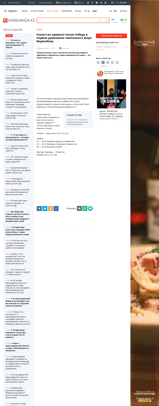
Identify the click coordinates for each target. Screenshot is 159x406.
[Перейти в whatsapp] (118, 2)
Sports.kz (64, 48)
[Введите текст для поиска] (67, 20)
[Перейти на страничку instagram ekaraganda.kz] (63, 2)
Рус (115, 11)
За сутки (99, 47)
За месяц (106, 47)
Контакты (31, 2)
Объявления (66, 11)
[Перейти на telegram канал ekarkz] (101, 2)
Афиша (25, 11)
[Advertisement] (70, 78)
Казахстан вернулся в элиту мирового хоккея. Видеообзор (77, 122)
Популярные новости (107, 42)
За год (113, 47)
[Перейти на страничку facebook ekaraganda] (92, 2)
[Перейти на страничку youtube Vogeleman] (97, 2)
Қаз (110, 11)
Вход (123, 11)
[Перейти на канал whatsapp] (105, 2)
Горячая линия (14, 3)
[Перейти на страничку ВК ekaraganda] (88, 2)
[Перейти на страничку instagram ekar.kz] (79, 2)
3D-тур (87, 11)
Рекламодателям (45, 2)
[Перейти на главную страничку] (5, 3)
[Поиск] (106, 20)
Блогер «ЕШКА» (37, 11)
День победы (53, 11)
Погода (78, 11)
